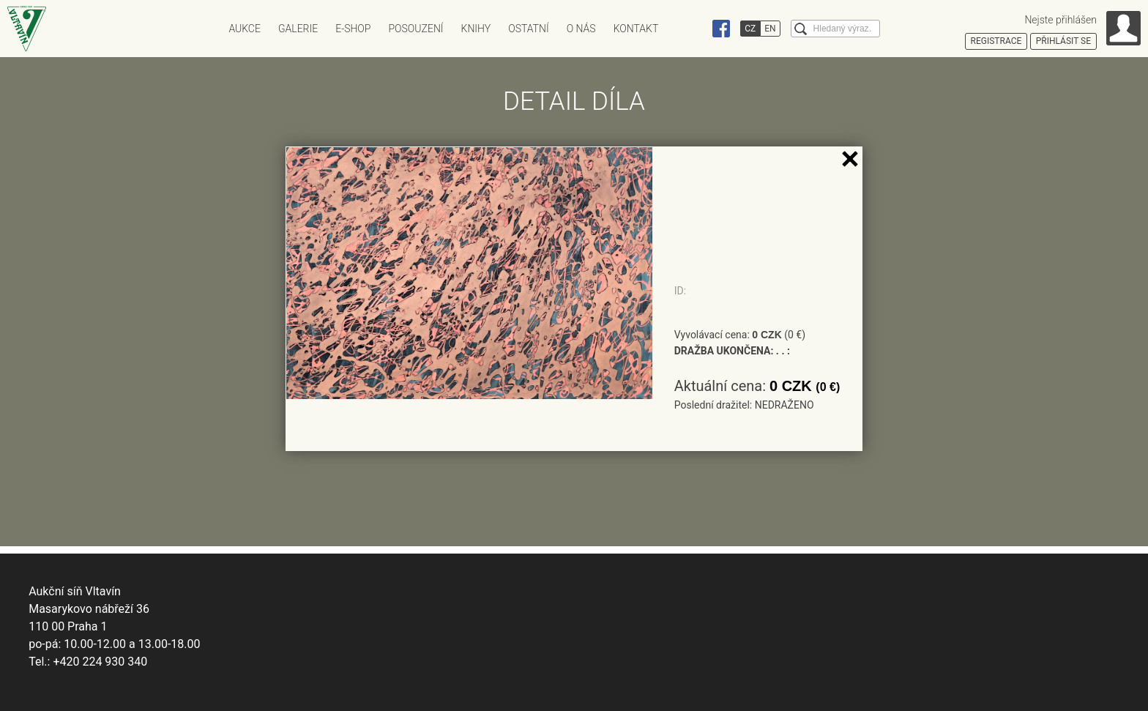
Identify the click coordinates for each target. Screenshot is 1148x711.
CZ (750, 28)
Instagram (693, 28)
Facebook (721, 28)
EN (769, 28)
